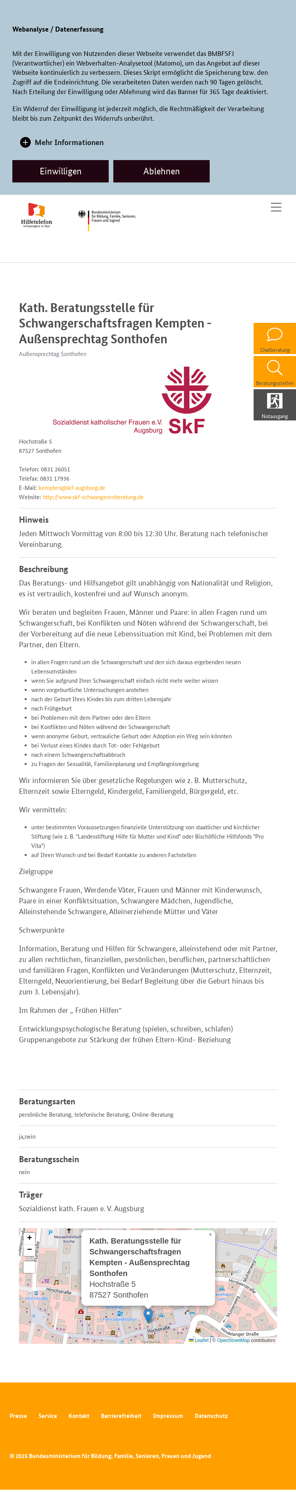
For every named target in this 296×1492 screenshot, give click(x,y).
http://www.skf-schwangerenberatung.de (93, 497)
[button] (148, 1316)
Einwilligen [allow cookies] (61, 171)
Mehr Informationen (69, 142)
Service (48, 1415)
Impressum (168, 1415)
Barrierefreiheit (121, 1415)
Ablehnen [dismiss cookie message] (161, 171)
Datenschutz (211, 1415)
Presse (18, 1415)
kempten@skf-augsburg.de (72, 487)
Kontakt (79, 1415)
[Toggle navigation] (276, 207)
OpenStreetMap (233, 1340)
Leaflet (199, 1340)
